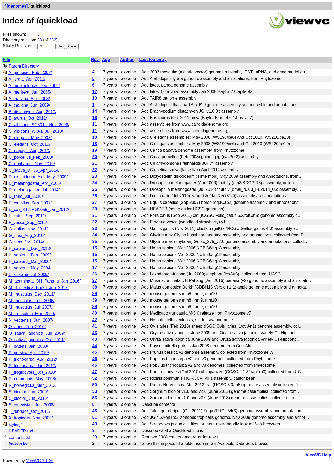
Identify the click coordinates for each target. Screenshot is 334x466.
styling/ (12, 424)
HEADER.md (18, 431)
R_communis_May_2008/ (29, 379)
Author (127, 59)
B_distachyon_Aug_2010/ (29, 111)
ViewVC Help (318, 455)
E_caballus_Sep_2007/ (27, 203)
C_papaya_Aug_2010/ (26, 151)
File (6, 59)
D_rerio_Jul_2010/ (23, 196)
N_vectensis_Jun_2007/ (28, 320)
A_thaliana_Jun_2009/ (26, 105)
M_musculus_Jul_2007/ (28, 307)
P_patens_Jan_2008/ (25, 346)
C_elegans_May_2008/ (27, 138)
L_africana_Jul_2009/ (26, 274)
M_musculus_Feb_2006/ (29, 300)
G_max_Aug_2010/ (24, 235)
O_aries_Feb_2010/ (24, 326)
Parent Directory (21, 66)
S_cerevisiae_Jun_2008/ (29, 405)
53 (39, 40)
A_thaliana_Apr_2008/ (26, 98)
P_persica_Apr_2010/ (26, 353)
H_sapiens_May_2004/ (27, 268)
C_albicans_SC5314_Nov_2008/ (36, 124)
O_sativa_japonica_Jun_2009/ (34, 333)
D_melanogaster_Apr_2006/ (32, 183)
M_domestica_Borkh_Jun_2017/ (36, 287)
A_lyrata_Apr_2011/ (24, 79)
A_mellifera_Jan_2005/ (27, 92)
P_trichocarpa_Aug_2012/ (30, 359)
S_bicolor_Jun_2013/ (25, 398)
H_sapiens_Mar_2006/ (27, 261)
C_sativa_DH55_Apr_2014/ (31, 170)
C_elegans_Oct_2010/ (26, 144)
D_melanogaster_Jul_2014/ (31, 190)
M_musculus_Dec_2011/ (29, 294)
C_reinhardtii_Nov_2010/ (29, 164)
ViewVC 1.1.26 (40, 460)
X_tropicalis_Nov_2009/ (28, 418)
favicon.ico (15, 444)
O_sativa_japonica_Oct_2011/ (34, 340)
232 (52, 40)
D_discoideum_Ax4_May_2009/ (35, 177)
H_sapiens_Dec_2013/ (27, 248)
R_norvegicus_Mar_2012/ (30, 385)
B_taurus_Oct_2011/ (25, 118)
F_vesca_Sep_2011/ (25, 222)
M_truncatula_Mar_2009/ (29, 313)
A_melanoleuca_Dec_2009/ (31, 85)
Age (106, 59)
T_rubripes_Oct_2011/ (26, 411)
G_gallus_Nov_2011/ (25, 229)
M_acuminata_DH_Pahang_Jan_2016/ (42, 281)
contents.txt (16, 437)
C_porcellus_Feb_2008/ (28, 157)
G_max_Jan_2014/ (23, 242)
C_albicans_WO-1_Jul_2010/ (33, 131)
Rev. (95, 59)
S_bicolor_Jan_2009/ (25, 392)
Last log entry (153, 59)
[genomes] (17, 6)
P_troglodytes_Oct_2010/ (29, 372)
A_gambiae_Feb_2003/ (27, 72)
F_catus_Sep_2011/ (24, 216)
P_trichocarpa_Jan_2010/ (29, 366)
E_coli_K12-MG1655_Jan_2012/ (36, 209)
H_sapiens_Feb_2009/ (27, 255)
